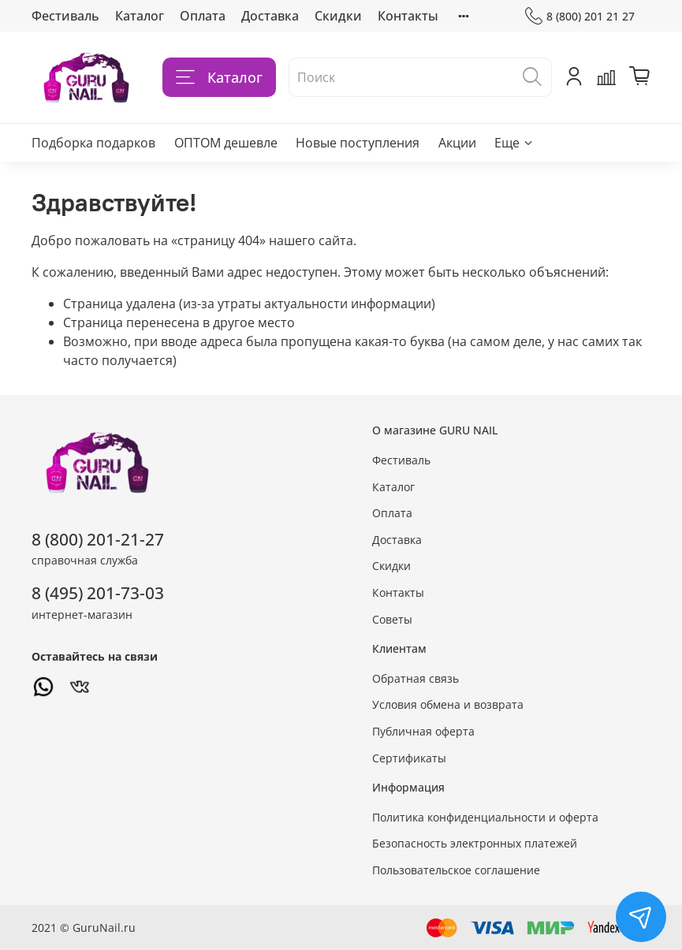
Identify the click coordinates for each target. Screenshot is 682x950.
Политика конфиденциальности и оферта (485, 817)
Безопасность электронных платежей (474, 843)
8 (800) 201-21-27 (98, 539)
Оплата (202, 15)
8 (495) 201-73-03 (98, 593)
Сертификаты (409, 758)
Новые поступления (357, 142)
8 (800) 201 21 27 (580, 16)
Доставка (270, 15)
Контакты (408, 15)
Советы (392, 619)
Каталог (139, 15)
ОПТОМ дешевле (226, 142)
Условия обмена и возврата (448, 704)
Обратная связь (415, 678)
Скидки (338, 15)
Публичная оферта (423, 731)
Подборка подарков (93, 142)
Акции (457, 142)
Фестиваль (65, 15)
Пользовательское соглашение (456, 869)
